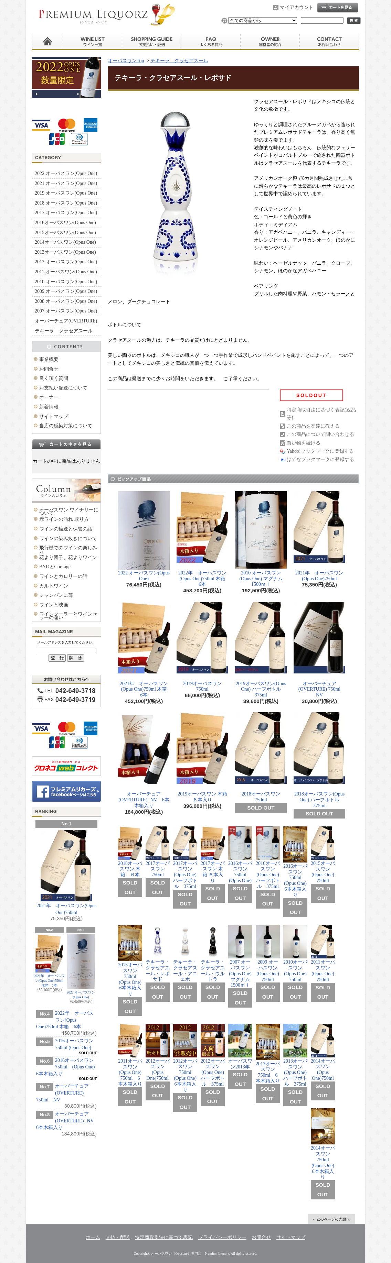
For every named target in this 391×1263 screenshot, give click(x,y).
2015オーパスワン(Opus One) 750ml (323, 854)
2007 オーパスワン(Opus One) (66, 311)
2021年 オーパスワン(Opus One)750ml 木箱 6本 (49, 960)
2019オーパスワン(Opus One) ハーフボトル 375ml (261, 650)
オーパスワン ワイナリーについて (68, 511)
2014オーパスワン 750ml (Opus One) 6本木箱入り (323, 1143)
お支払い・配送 (151, 41)
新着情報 (49, 406)
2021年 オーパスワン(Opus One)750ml (66, 872)
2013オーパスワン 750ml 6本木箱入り (268, 1054)
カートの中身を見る (66, 444)
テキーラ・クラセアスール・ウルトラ (213, 953)
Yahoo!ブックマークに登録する (320, 451)
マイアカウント (297, 7)
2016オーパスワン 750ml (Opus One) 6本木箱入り (65, 1067)
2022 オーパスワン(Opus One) (66, 173)
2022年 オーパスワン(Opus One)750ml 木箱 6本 (65, 1020)
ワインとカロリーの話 (63, 576)
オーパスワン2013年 (240, 1046)
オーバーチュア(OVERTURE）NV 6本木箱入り (67, 1120)
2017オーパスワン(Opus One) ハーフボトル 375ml (185, 857)
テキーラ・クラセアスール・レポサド (158, 953)
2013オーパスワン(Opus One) (65, 252)
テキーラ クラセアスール (64, 330)
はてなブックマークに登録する (320, 459)
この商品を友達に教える (313, 426)
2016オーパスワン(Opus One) (65, 222)
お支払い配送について (63, 388)
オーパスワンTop (126, 60)
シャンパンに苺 (56, 595)
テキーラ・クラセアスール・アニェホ (185, 953)
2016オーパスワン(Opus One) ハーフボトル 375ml (268, 857)
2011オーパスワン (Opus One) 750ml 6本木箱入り (130, 1055)
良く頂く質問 (211, 41)
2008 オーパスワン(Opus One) (66, 301)
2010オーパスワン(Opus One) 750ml (295, 953)
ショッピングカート (337, 7)
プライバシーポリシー (222, 1237)
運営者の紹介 (270, 41)
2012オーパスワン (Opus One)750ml (158, 1052)
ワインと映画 (53, 604)
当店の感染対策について (65, 425)
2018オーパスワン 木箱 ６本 (131, 852)
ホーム (47, 41)
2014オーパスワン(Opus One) (65, 242)
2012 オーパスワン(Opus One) (66, 261)
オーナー (49, 397)
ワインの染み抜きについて (68, 538)
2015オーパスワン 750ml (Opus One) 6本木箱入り (130, 960)
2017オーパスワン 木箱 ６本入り (213, 854)
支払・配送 (118, 1237)
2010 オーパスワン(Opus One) (66, 281)
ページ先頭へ (331, 1219)
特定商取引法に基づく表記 (164, 1237)
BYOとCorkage (55, 566)
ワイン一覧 (92, 41)
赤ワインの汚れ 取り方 (64, 519)
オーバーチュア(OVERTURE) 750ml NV (62, 1093)
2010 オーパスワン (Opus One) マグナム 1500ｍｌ (261, 539)
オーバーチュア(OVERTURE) (66, 320)
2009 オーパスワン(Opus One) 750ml (268, 953)
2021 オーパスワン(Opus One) (66, 183)
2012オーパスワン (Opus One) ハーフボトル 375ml (213, 1055)
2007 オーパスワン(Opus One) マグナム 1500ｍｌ (241, 956)
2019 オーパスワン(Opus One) (66, 193)
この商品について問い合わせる (320, 434)
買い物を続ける (303, 443)
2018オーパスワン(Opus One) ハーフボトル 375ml (319, 760)
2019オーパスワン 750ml (202, 647)
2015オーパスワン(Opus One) (65, 232)
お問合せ (329, 41)
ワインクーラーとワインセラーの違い (68, 616)
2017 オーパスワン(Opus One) (66, 212)
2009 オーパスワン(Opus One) (66, 291)
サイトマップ (53, 416)
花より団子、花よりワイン (68, 557)
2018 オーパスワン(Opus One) (66, 203)
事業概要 (49, 359)
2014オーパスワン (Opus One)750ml (323, 1052)
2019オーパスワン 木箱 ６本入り (202, 757)
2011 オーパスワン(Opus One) (66, 271)
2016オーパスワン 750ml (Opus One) (240, 854)
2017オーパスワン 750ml (158, 852)
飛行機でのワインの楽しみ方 (68, 549)
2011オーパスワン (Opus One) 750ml (323, 953)
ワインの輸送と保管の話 (65, 528)
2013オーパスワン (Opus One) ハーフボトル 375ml (295, 1055)
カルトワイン (53, 586)
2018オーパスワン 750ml (261, 757)
